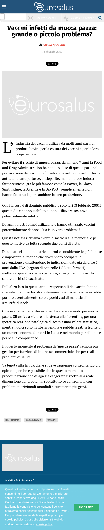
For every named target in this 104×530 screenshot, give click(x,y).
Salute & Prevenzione (18, 17)
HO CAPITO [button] (86, 507)
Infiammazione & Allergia (19, 24)
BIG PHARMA (12, 420)
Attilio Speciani (54, 45)
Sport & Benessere (17, 38)
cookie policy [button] (44, 524)
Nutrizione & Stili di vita (18, 31)
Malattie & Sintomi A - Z (19, 480)
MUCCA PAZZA (33, 420)
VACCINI (51, 420)
